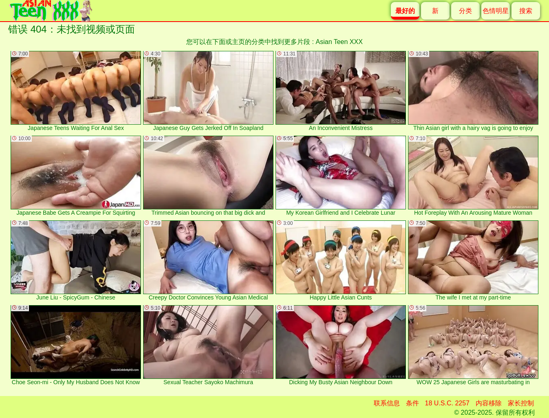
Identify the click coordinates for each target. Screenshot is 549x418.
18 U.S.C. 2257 (447, 403)
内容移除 (489, 403)
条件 (412, 403)
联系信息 (387, 403)
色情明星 (496, 10)
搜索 (525, 10)
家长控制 (521, 403)
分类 (465, 10)
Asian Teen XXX (339, 41)
